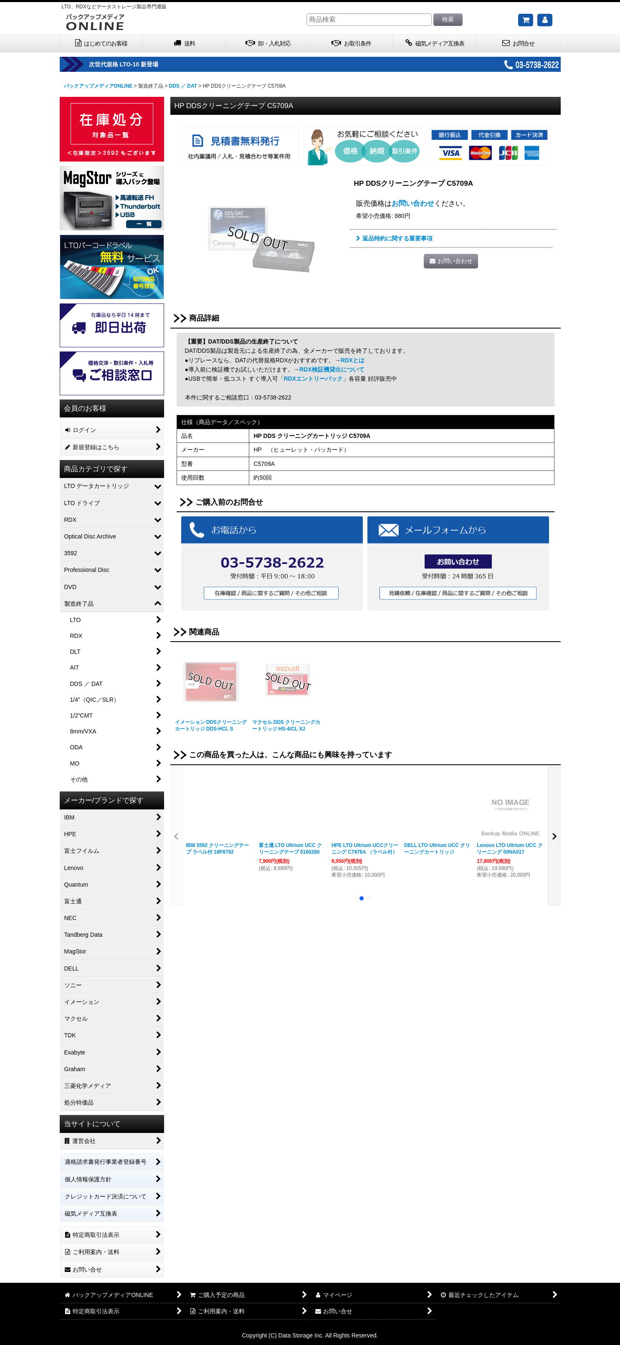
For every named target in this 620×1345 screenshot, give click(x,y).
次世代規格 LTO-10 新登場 (147, 64)
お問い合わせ (413, 203)
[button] (177, 836)
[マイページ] (544, 20)
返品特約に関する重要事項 (394, 238)
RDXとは (352, 360)
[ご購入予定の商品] (525, 20)
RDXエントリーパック (313, 378)
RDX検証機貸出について (331, 369)
